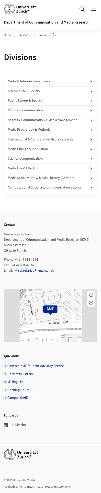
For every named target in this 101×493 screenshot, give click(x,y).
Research (25, 35)
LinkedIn (15, 425)
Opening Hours (18, 390)
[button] (91, 295)
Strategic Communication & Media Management (50, 120)
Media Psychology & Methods (50, 129)
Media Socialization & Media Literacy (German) (50, 178)
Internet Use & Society (50, 91)
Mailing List (15, 381)
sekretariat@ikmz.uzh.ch (36, 270)
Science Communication (50, 158)
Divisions (47, 35)
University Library (20, 374)
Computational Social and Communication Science (50, 187)
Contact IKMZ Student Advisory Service (35, 366)
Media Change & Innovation (50, 149)
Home (7, 35)
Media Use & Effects (50, 168)
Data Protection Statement (53, 487)
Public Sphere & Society (50, 100)
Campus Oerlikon (20, 397)
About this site (13, 487)
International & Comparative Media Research (50, 139)
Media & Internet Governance (50, 81)
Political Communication (50, 110)
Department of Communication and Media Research (47, 22)
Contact (29, 487)
